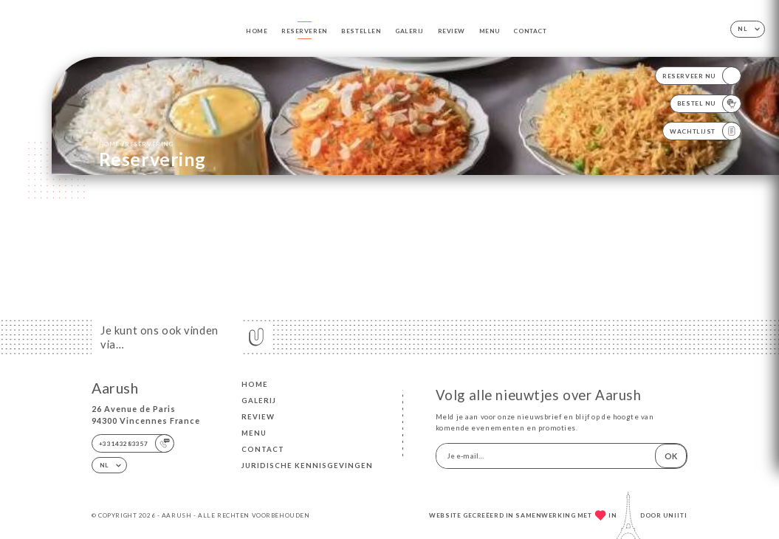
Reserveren (304, 31)
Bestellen (361, 31)
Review (451, 31)
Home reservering (136, 144)
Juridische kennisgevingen (307, 465)
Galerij (409, 31)
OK (671, 456)
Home (256, 31)
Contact (529, 31)
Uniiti (675, 515)
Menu (489, 31)
